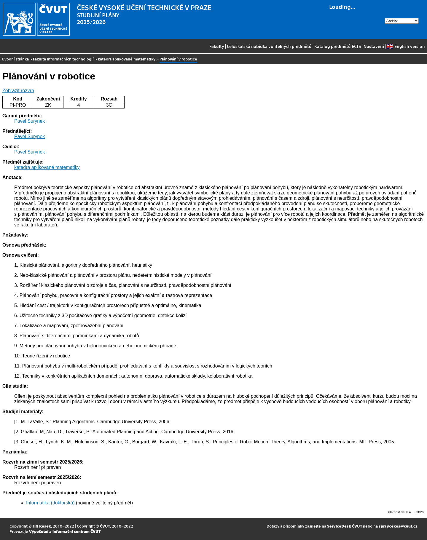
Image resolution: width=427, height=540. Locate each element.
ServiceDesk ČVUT (344, 526)
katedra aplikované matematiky (126, 59)
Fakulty (216, 46)
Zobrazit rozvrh (18, 90)
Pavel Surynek (29, 121)
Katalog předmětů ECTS (337, 46)
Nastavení (374, 46)
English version (406, 46)
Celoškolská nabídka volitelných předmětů (269, 46)
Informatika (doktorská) (50, 502)
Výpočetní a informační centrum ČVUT (65, 531)
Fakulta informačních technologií (63, 59)
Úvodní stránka (15, 59)
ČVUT (105, 526)
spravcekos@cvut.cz (398, 526)
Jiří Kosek (42, 526)
